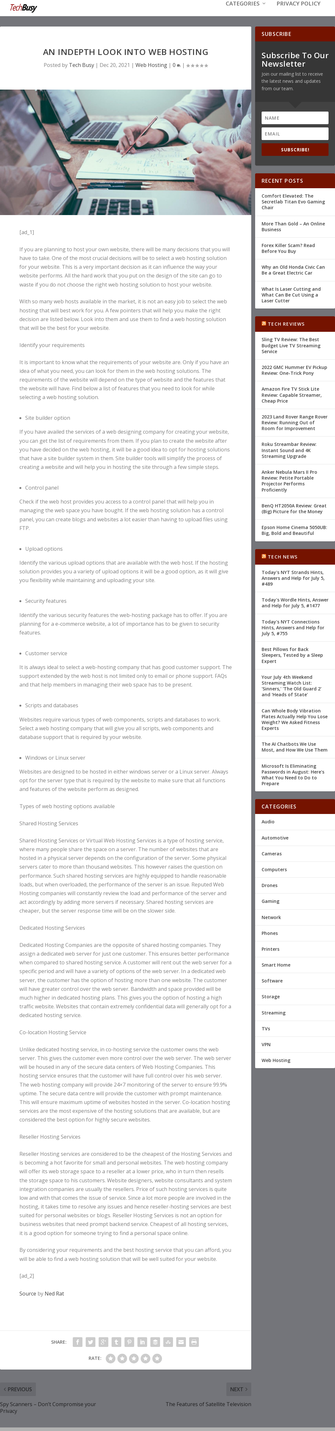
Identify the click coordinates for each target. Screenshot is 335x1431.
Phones (270, 932)
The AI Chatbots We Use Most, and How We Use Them (295, 746)
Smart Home (276, 964)
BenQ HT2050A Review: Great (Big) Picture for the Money (294, 508)
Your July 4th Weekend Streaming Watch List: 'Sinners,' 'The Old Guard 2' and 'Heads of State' (291, 685)
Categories (243, 13)
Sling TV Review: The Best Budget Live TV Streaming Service (291, 344)
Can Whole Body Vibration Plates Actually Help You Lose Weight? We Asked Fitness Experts (295, 719)
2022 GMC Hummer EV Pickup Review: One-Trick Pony (294, 369)
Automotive (275, 837)
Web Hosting (151, 64)
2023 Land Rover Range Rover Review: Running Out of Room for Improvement (295, 422)
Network (271, 917)
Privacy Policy (298, 13)
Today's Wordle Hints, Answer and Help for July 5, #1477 (295, 602)
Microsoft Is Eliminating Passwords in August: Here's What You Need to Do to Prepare (293, 774)
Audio (268, 821)
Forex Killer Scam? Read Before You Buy (288, 248)
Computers (274, 869)
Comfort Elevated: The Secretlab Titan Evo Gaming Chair (293, 201)
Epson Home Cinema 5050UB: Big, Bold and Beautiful (294, 530)
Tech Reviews (286, 323)
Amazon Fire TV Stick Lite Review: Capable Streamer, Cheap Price (292, 394)
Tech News (282, 556)
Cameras (272, 853)
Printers (270, 948)
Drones (269, 885)
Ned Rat (54, 1292)
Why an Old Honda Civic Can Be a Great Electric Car (293, 269)
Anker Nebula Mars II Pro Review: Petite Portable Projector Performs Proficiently (289, 480)
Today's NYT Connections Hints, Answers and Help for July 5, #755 (293, 627)
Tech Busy (81, 64)
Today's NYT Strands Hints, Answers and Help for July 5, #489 (293, 577)
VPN (266, 1044)
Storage (271, 996)
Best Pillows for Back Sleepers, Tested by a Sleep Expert (292, 654)
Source (27, 1292)
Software (272, 980)
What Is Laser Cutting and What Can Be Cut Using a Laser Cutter (291, 294)
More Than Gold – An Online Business (293, 226)
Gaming (270, 900)
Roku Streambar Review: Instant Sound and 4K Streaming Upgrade (289, 449)
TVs (266, 1028)
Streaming (274, 1012)
